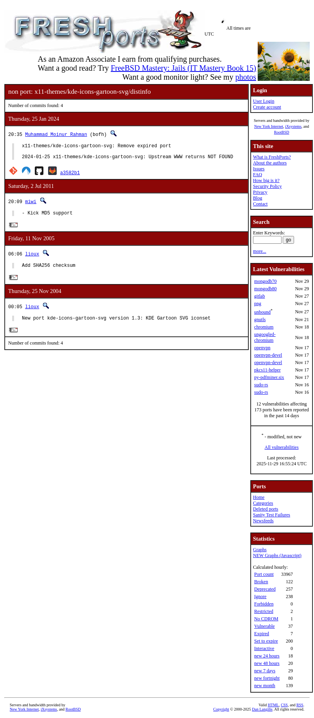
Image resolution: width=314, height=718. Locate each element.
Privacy (260, 192)
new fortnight (267, 678)
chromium (263, 327)
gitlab (259, 296)
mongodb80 (265, 288)
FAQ (257, 174)
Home (258, 497)
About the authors (270, 163)
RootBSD (281, 132)
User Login (263, 101)
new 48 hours (267, 663)
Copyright (221, 709)
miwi (30, 205)
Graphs (260, 549)
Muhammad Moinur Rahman (56, 134)
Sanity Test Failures (271, 515)
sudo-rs (261, 385)
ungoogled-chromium (265, 337)
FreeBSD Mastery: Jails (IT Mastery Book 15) (183, 68)
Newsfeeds (263, 520)
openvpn (262, 347)
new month (264, 685)
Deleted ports (265, 509)
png (257, 303)
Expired (261, 633)
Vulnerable (264, 626)
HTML (273, 705)
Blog (257, 198)
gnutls (260, 319)
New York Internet (268, 126)
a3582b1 (70, 176)
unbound (262, 312)
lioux (32, 258)
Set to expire (266, 641)
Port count (264, 574)
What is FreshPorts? (272, 157)
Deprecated (265, 589)
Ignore (260, 596)
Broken (261, 581)
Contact (260, 204)
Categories (263, 503)
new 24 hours (267, 656)
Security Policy (267, 186)
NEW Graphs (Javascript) (277, 555)
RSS (299, 705)
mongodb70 (265, 281)
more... (259, 251)
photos (245, 77)
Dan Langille (262, 709)
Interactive (264, 648)
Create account (267, 107)
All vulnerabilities (282, 447)
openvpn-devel (268, 355)
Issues (258, 168)
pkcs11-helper (267, 370)
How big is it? (266, 180)
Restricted (263, 611)
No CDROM (266, 619)
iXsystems (293, 126)
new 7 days (264, 670)
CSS (284, 705)
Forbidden (263, 604)
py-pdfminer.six (269, 377)
